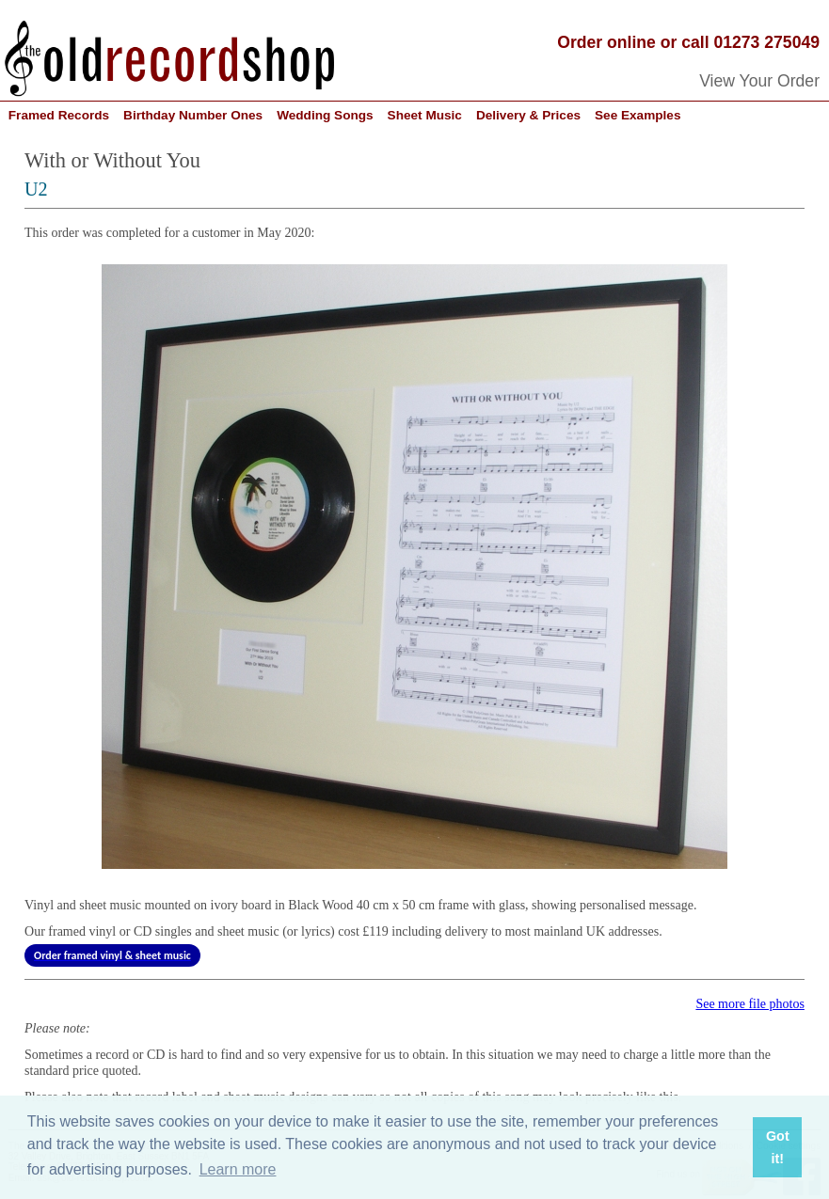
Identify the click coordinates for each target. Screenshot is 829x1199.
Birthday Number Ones (193, 115)
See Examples (637, 115)
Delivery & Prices (528, 115)
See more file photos (749, 1004)
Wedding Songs (325, 115)
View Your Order (759, 80)
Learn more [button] (238, 1169)
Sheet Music (425, 115)
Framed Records (58, 115)
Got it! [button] (777, 1147)
